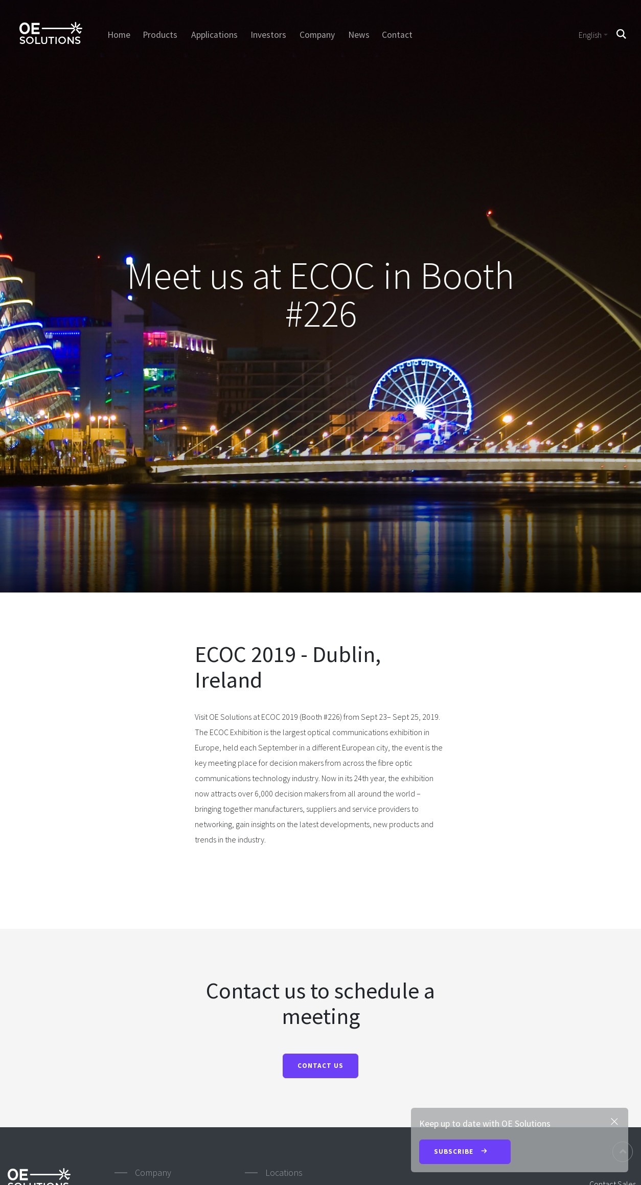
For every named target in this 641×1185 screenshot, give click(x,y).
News (358, 34)
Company (317, 34)
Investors (268, 34)
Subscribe (465, 1152)
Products (160, 34)
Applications (214, 34)
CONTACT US (320, 1065)
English (590, 35)
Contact (397, 34)
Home (118, 34)
